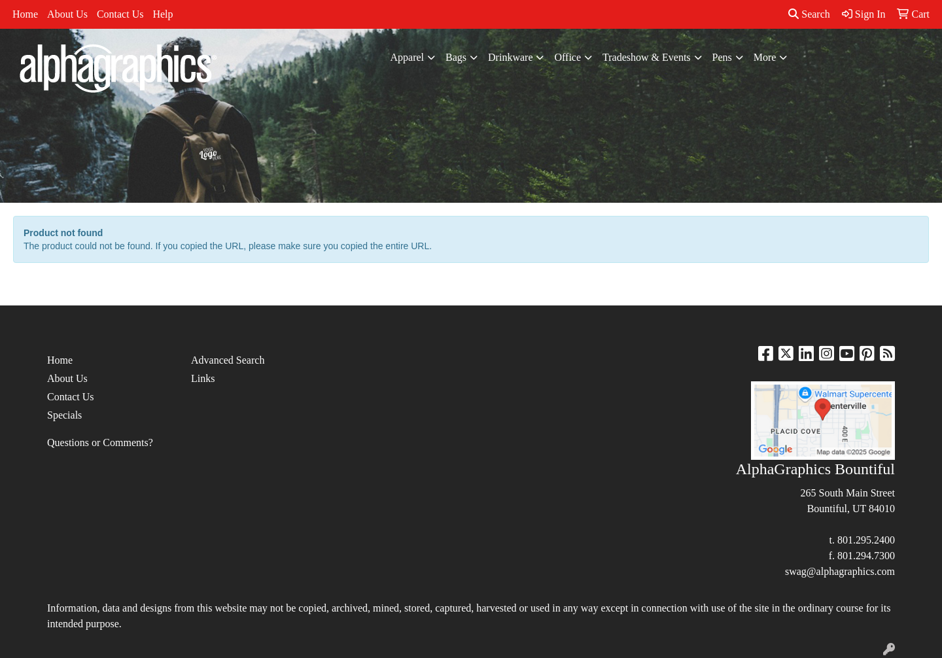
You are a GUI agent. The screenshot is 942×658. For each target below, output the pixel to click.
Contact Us (120, 14)
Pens (722, 57)
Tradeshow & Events (646, 57)
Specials (64, 415)
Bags (455, 57)
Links (203, 378)
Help (162, 14)
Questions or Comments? (100, 442)
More (765, 57)
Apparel (408, 57)
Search (809, 14)
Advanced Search (227, 360)
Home (25, 14)
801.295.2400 (866, 539)
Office (567, 57)
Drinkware (510, 57)
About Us (67, 14)
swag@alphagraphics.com (840, 571)
